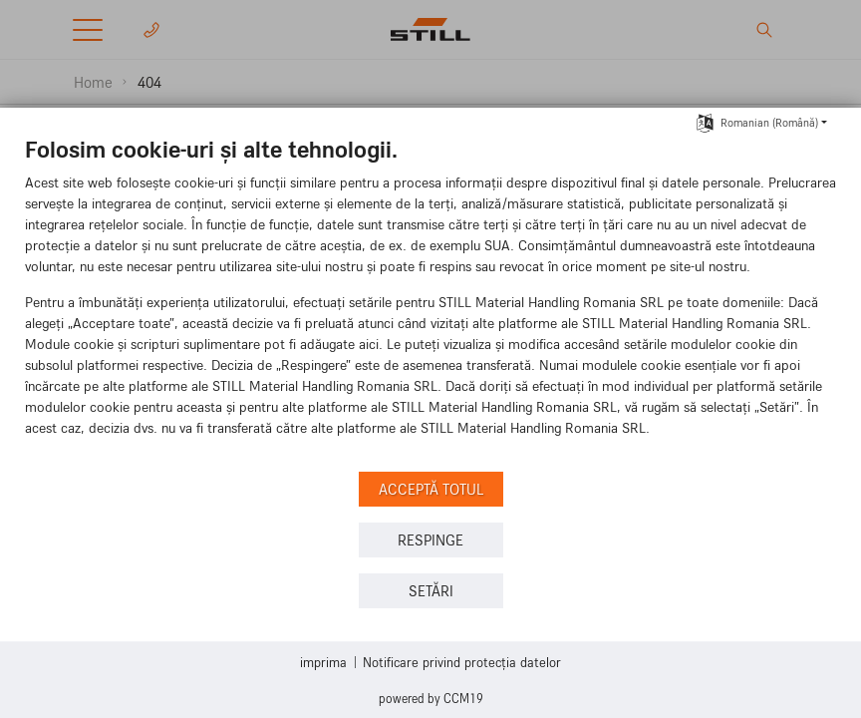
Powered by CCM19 (431, 698)
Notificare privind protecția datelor (462, 661)
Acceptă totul (431, 489)
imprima (323, 661)
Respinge (430, 540)
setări (431, 590)
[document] (430, 301)
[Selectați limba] (705, 121)
